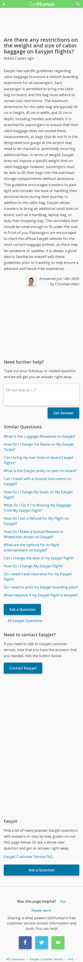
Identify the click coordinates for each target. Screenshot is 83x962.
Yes (63, 901)
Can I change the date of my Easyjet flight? (39, 558)
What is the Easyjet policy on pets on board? (40, 470)
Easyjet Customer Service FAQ (28, 856)
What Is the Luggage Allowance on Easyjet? (39, 436)
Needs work (41, 910)
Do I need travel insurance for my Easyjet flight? (38, 577)
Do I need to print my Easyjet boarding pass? (41, 587)
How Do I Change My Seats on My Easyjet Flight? (38, 494)
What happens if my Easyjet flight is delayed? (41, 595)
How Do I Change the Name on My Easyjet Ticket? (39, 447)
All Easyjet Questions (25, 620)
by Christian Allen (64, 284)
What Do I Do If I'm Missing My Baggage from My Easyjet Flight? (37, 508)
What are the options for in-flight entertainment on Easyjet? (31, 547)
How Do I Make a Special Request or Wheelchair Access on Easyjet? (34, 534)
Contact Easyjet (23, 668)
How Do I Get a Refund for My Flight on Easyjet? (36, 521)
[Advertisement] (41, 323)
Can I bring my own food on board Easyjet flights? (38, 460)
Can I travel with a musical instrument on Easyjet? (37, 481)
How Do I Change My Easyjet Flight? (33, 566)
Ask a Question (22, 609)
